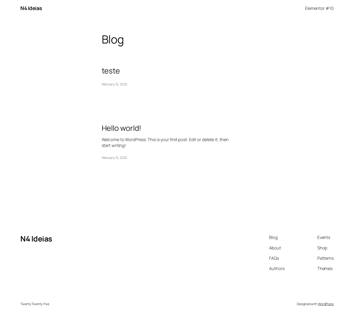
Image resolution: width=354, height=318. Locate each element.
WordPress (326, 304)
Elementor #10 (319, 8)
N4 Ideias (31, 8)
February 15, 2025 (114, 84)
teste (111, 70)
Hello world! (121, 128)
